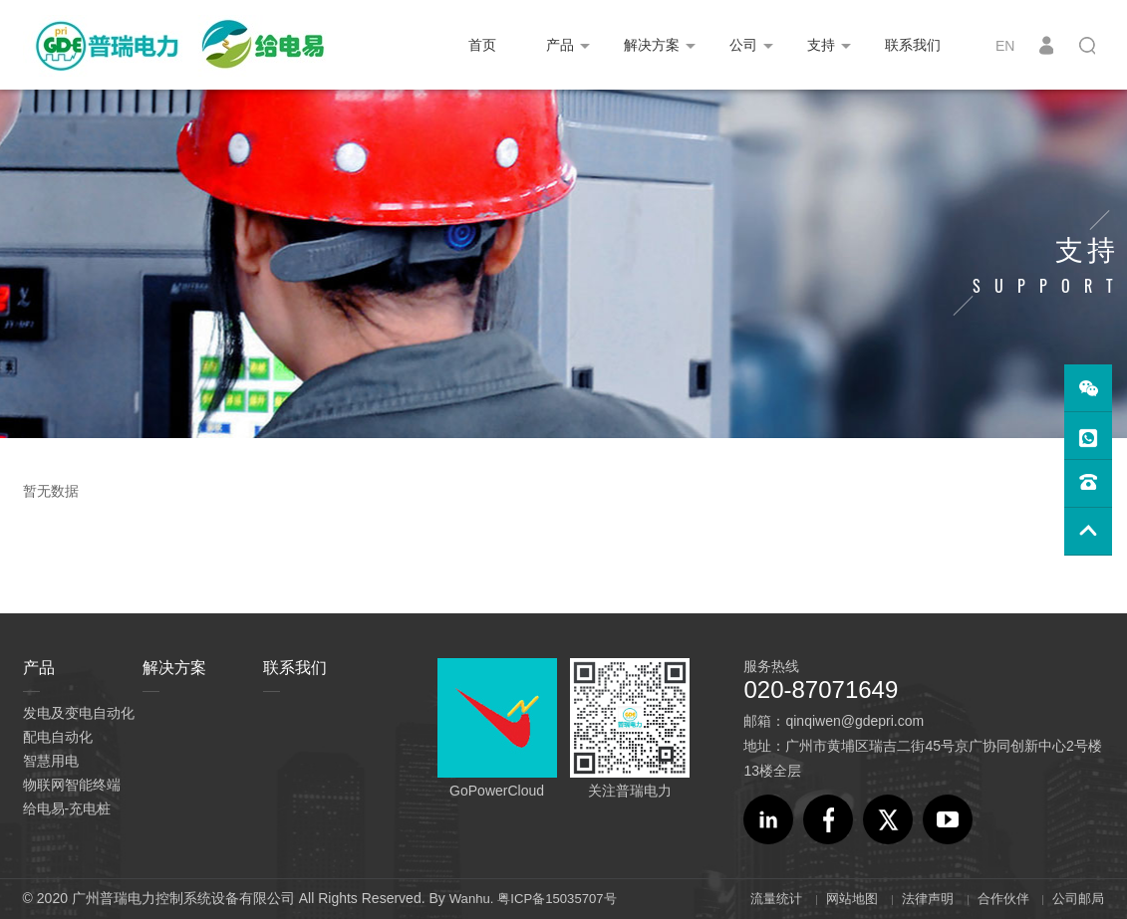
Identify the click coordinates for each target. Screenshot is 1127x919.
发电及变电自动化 (79, 713)
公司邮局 (1076, 898)
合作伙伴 (997, 898)
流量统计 (758, 898)
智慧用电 (51, 761)
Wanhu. (473, 898)
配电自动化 (58, 737)
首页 (482, 45)
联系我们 (913, 45)
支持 (821, 45)
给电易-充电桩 (67, 808)
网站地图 (838, 898)
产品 (560, 45)
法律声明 (918, 898)
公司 (743, 45)
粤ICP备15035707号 (564, 898)
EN (1004, 46)
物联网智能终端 (72, 785)
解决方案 (652, 45)
